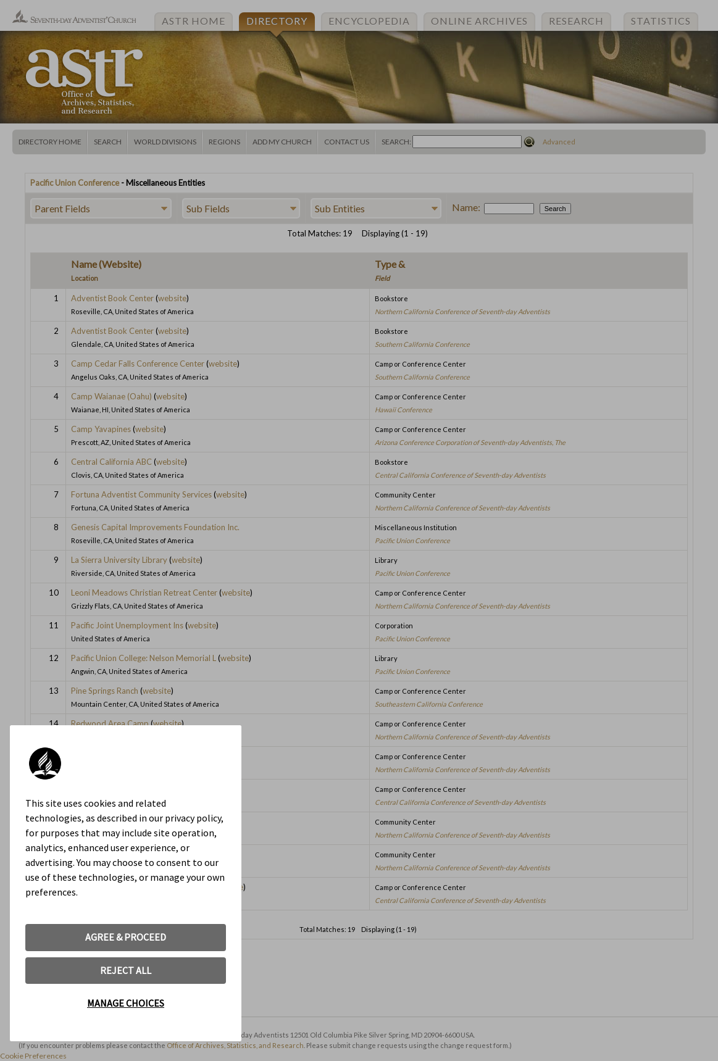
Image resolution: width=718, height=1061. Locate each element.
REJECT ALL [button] (125, 970)
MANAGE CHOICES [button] (125, 1003)
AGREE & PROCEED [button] (125, 937)
